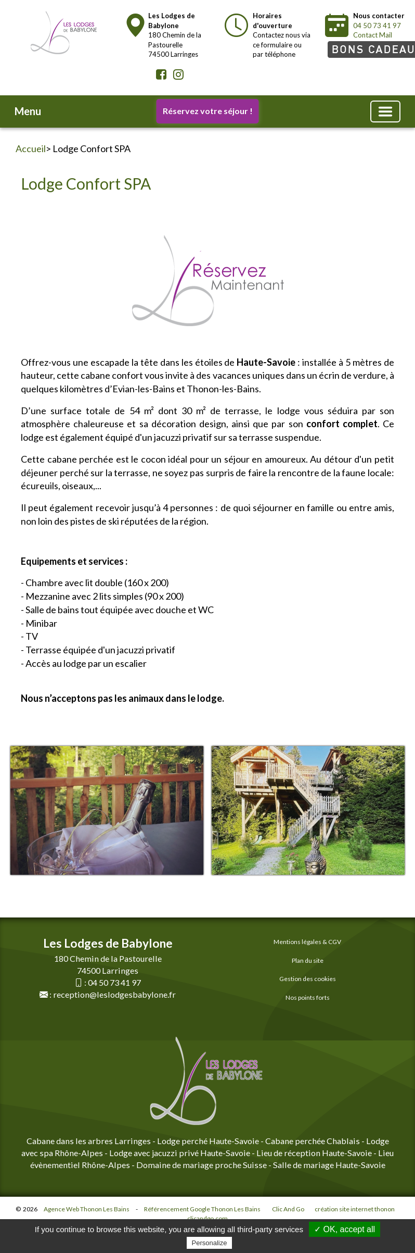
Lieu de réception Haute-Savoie (314, 1153)
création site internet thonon (355, 1209)
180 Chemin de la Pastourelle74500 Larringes (174, 34)
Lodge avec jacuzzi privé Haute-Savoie (179, 1153)
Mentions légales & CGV (307, 942)
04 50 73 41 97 (377, 25)
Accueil (31, 148)
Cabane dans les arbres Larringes (89, 1141)
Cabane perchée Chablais (312, 1141)
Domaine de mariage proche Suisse (201, 1165)
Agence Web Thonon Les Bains (86, 1209)
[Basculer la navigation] (385, 111)
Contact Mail (372, 35)
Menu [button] (28, 111)
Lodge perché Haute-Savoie (208, 1141)
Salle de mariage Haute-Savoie (328, 1165)
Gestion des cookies (307, 979)
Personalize (209, 1243)
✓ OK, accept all (344, 1229)
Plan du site (307, 960)
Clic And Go (288, 1209)
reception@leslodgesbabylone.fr (114, 994)
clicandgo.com (207, 1218)
